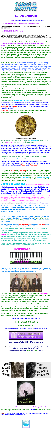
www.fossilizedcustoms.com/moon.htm (26, 318)
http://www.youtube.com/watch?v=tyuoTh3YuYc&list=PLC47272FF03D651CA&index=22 (26, 328)
